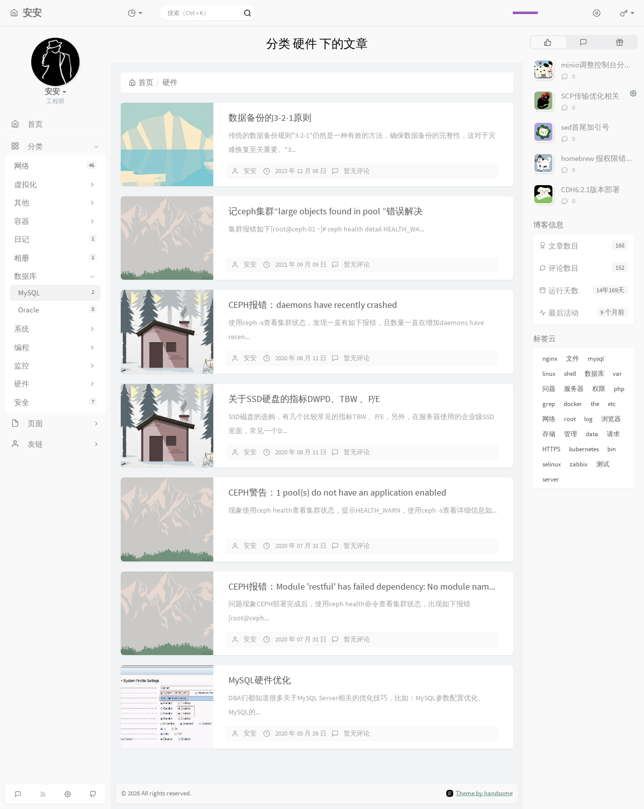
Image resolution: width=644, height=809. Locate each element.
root (570, 419)
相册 (55, 258)
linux (548, 373)
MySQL (57, 292)
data (592, 434)
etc (612, 403)
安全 (55, 402)
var (617, 373)
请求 (613, 434)
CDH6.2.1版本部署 (590, 189)
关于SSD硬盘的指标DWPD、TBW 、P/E (304, 399)
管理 (570, 434)
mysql (596, 358)
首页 (141, 82)
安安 (250, 171)
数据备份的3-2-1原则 (269, 117)
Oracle (57, 309)
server (550, 479)
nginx (549, 358)
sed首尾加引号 (585, 127)
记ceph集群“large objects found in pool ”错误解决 (325, 211)
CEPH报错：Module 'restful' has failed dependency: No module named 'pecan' (378, 586)
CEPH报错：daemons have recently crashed (312, 304)
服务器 (574, 388)
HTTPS (551, 449)
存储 (548, 434)
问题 (548, 388)
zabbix (579, 464)
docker (573, 403)
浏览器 (611, 419)
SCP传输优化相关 (590, 96)
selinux (551, 464)
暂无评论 (357, 171)
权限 (598, 388)
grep (548, 403)
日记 (55, 239)
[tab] (548, 42)
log (588, 419)
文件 (572, 358)
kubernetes (584, 449)
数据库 (594, 373)
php (619, 388)
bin (611, 449)
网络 (55, 166)
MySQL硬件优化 (259, 680)
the (595, 403)
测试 (602, 464)
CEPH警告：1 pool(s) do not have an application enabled (337, 492)
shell (570, 373)
